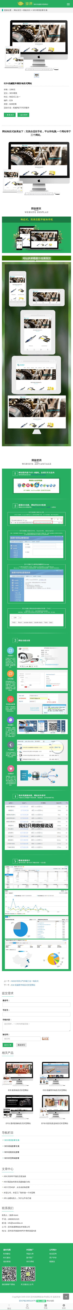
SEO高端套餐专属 (11, 1146)
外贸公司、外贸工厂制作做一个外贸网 (19, 1193)
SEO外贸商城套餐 (11, 1158)
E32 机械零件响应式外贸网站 (23, 985)
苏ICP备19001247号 (27, 1301)
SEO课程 (30, 1261)
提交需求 (23, 115)
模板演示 (27, 10)
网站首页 (17, 10)
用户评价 (53, 1258)
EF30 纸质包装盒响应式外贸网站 (54, 1123)
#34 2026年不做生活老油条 (15, 1176)
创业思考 (53, 1254)
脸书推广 (30, 1258)
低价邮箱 (7, 1261)
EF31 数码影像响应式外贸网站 (18, 1123)
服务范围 (7, 1250)
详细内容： (7, 1020)
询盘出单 (30, 1254)
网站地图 (50, 1301)
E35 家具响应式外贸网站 (18, 1090)
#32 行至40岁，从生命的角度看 (17, 1187)
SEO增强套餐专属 (39, 10)
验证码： (6, 1034)
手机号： (6, 1010)
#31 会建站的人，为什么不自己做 (17, 1198)
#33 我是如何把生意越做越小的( (17, 1182)
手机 (27, 1306)
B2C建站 (6, 1258)
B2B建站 (6, 1254)
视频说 (52, 1261)
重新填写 (21, 1045)
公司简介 (53, 1250)
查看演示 (9, 115)
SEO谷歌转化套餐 (11, 1152)
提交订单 (8, 1045)
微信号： (6, 1000)
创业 (64, 1306)
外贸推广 (30, 1250)
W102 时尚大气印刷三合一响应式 (24, 981)
